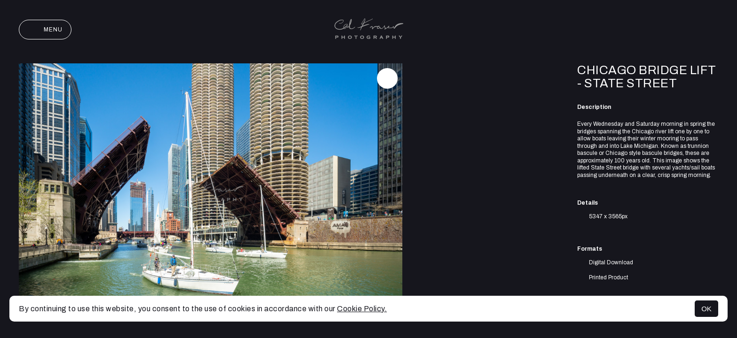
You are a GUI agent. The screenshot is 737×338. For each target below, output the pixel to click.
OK (706, 309)
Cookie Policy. (362, 309)
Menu (45, 29)
